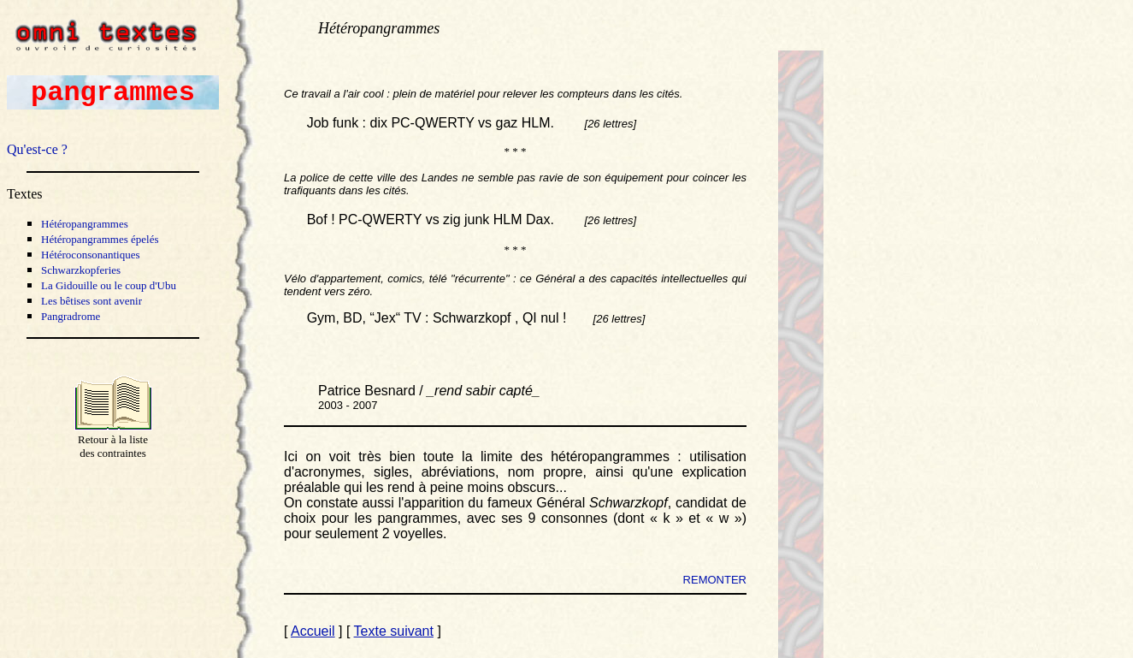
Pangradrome (70, 316)
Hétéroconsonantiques (90, 254)
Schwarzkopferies (81, 270)
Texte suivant (394, 631)
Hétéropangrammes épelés (100, 239)
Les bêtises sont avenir (91, 300)
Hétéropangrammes (84, 223)
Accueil (313, 631)
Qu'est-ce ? (37, 149)
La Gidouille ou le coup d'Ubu (108, 285)
